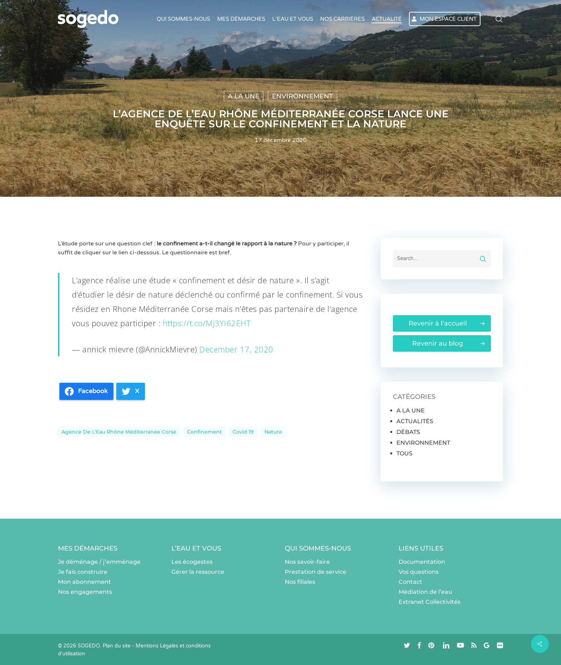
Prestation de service (315, 571)
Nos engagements (85, 591)
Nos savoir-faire (307, 561)
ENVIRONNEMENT (302, 96)
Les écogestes (192, 561)
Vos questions (419, 571)
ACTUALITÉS (414, 421)
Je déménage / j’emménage (99, 561)
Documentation (422, 561)
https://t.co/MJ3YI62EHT (207, 323)
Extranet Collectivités (429, 601)
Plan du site (117, 646)
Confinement (204, 432)
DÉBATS (408, 432)
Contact (410, 581)
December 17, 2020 (236, 349)
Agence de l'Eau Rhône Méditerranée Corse (119, 432)
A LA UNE (243, 96)
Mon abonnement (84, 581)
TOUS (404, 453)
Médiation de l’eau (425, 591)
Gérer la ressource (197, 571)
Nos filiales (300, 581)
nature (273, 432)
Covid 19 (243, 432)
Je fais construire (82, 571)
